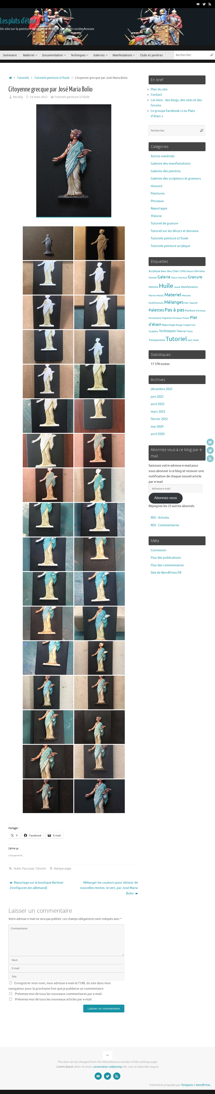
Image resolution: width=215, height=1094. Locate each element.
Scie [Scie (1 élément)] (193, 325)
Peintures (158, 194)
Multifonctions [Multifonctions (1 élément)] (156, 303)
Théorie (156, 216)
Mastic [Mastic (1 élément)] (160, 295)
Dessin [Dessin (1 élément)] (190, 271)
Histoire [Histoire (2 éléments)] (153, 287)
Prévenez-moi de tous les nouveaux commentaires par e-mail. (58, 994)
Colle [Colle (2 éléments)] (182, 271)
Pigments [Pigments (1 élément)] (167, 318)
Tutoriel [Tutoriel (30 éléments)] (176, 339)
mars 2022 (158, 412)
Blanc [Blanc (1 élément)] (164, 271)
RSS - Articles (160, 518)
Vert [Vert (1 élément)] (190, 340)
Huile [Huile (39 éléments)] (166, 286)
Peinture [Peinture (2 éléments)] (190, 310)
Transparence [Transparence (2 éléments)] (157, 340)
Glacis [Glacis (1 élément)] (174, 277)
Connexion (158, 550)
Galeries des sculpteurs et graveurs (176, 179)
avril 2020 (157, 434)
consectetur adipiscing (107, 1066)
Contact (156, 95)
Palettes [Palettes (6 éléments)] (156, 310)
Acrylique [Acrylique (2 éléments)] (154, 271)
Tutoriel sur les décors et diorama (174, 231)
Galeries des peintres (166, 171)
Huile (17, 868)
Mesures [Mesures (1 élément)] (186, 295)
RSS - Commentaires (165, 525)
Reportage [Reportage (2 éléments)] (168, 325)
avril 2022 (157, 404)
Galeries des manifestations (171, 164)
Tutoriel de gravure (164, 223)
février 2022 (159, 419)
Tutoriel (40, 868)
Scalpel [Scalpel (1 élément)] (187, 325)
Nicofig (18, 97)
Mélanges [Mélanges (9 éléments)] (174, 302)
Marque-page (62, 868)
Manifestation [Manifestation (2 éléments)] (189, 287)
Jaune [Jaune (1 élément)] (177, 287)
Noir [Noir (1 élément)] (186, 303)
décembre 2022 (161, 389)
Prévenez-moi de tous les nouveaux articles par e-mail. (53, 999)
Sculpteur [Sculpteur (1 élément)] (153, 331)
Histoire (156, 186)
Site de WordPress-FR (166, 573)
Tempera (187, 1085)
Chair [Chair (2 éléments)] (175, 271)
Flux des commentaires (167, 565)
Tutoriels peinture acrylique (170, 246)
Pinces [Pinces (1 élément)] (186, 318)
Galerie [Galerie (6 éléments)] (164, 277)
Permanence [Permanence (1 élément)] (155, 318)
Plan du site (159, 89)
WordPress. (203, 1085)
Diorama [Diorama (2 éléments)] (199, 271)
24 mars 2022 (39, 97)
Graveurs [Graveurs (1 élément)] (182, 277)
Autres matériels (163, 156)
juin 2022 (157, 397)
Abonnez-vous (165, 498)
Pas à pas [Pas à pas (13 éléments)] (174, 310)
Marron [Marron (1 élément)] (152, 295)
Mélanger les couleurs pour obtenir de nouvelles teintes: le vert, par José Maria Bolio (109, 888)
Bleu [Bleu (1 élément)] (169, 271)
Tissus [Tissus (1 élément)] (189, 331)
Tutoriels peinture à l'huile (52, 78)
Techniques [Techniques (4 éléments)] (167, 331)
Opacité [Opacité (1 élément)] (193, 303)
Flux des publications (166, 558)
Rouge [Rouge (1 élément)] (179, 325)
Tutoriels (23, 78)
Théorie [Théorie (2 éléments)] (181, 331)
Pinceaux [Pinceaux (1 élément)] (177, 318)
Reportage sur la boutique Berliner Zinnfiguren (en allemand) (37, 885)
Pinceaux (157, 201)
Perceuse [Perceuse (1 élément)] (201, 310)
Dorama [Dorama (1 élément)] (153, 277)
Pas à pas (28, 868)
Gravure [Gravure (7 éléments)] (195, 277)
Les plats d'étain (18, 21)
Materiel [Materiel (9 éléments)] (172, 295)
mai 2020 (157, 427)
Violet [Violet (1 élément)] (196, 340)
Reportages (159, 209)
